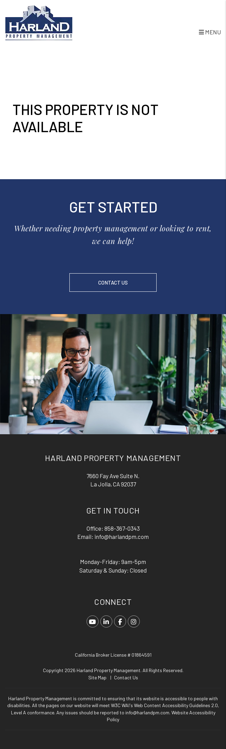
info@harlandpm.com (121, 536)
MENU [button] (210, 31)
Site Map (97, 677)
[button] (93, 621)
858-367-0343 (122, 528)
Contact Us (113, 282)
